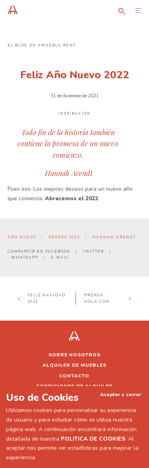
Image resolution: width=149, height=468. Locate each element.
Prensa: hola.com (97, 298)
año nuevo (22, 237)
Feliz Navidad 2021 (46, 298)
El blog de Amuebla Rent (42, 45)
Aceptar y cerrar (120, 394)
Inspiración (74, 113)
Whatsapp (25, 257)
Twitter (93, 251)
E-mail (60, 257)
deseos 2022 (64, 237)
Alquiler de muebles (74, 365)
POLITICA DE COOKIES (93, 439)
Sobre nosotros (74, 355)
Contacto (74, 376)
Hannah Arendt (114, 237)
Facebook (57, 251)
